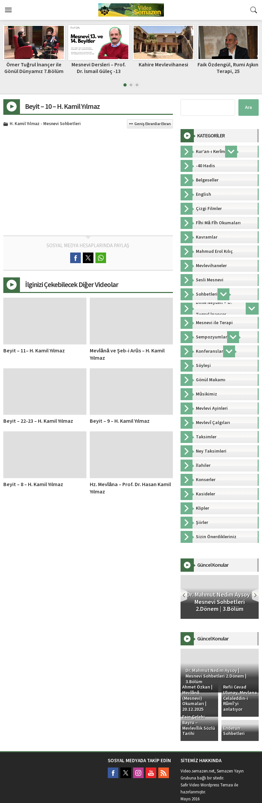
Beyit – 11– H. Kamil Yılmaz (34, 350)
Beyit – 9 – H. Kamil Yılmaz (120, 421)
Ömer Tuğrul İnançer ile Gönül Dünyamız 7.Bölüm (34, 68)
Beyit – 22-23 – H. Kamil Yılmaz (38, 421)
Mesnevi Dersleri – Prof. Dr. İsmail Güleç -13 (98, 68)
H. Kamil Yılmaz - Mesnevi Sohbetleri (45, 124)
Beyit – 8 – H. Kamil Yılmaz (33, 484)
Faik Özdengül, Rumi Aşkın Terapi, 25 (227, 68)
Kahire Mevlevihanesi (163, 64)
